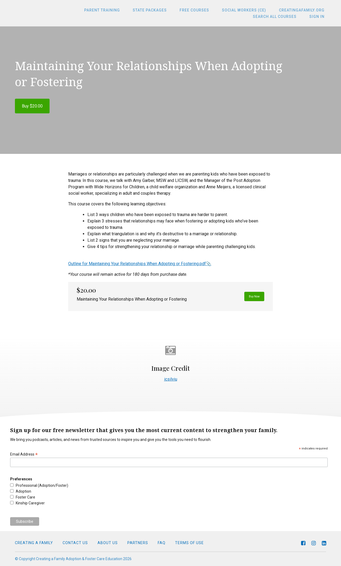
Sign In (318, 16)
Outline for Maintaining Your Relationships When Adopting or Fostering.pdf (137, 263)
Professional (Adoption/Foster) (42, 485)
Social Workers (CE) (249, 10)
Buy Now (249, 296)
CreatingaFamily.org (303, 10)
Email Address (24, 454)
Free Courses (202, 10)
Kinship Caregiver (30, 503)
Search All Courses (279, 16)
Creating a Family (34, 543)
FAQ (161, 543)
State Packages (161, 10)
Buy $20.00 (32, 106)
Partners (137, 543)
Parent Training (116, 10)
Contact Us (75, 543)
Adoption (23, 491)
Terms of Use (189, 543)
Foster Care (25, 497)
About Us (108, 543)
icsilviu (170, 379)
